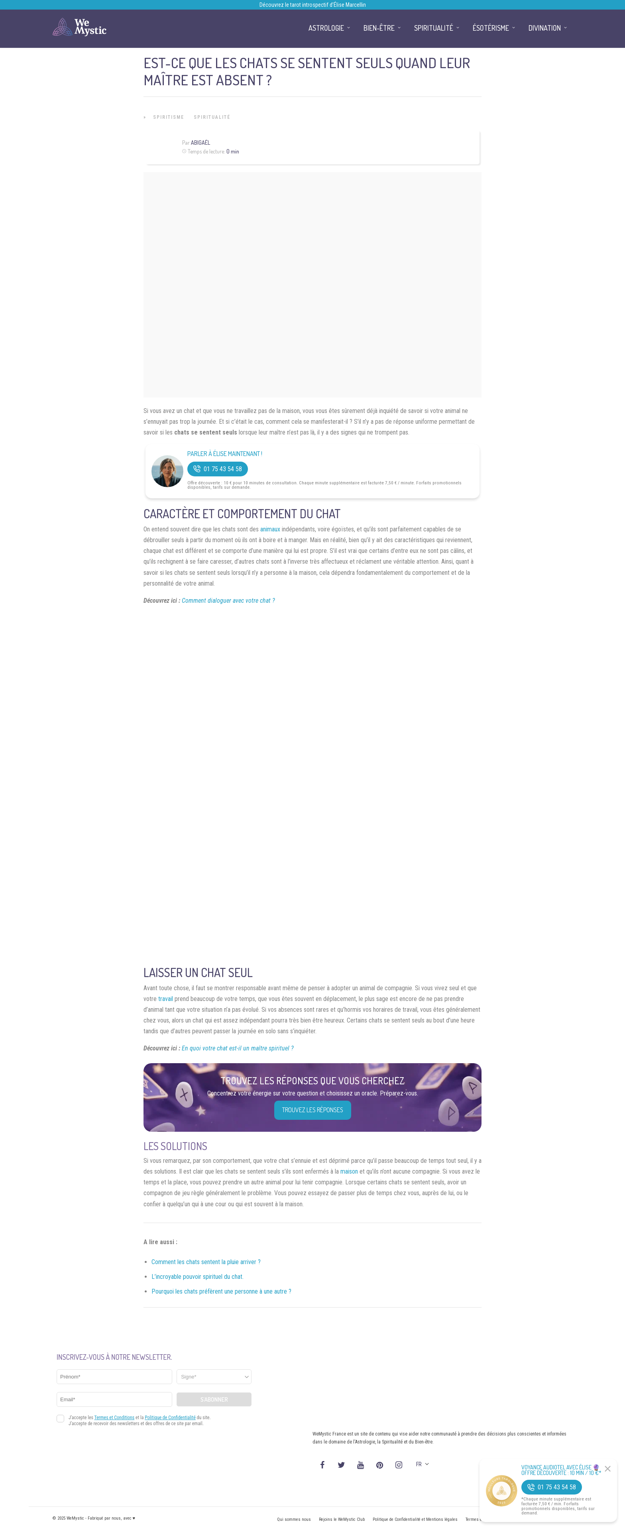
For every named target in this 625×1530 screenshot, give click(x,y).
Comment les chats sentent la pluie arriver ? (206, 1262)
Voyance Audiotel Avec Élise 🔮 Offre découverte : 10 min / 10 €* (561, 1470)
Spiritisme (168, 117)
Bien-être (379, 28)
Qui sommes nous (294, 1519)
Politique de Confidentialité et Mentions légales (415, 1519)
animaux (270, 529)
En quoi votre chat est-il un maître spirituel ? (238, 1048)
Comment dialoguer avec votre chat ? (228, 600)
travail (165, 999)
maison (349, 1171)
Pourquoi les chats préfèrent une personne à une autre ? (221, 1291)
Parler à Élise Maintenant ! (224, 454)
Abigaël (200, 142)
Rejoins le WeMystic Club (342, 1519)
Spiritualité (212, 117)
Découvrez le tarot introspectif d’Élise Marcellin (312, 5)
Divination (545, 28)
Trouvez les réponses (312, 1110)
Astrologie (326, 28)
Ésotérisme (491, 28)
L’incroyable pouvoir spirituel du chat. (197, 1276)
